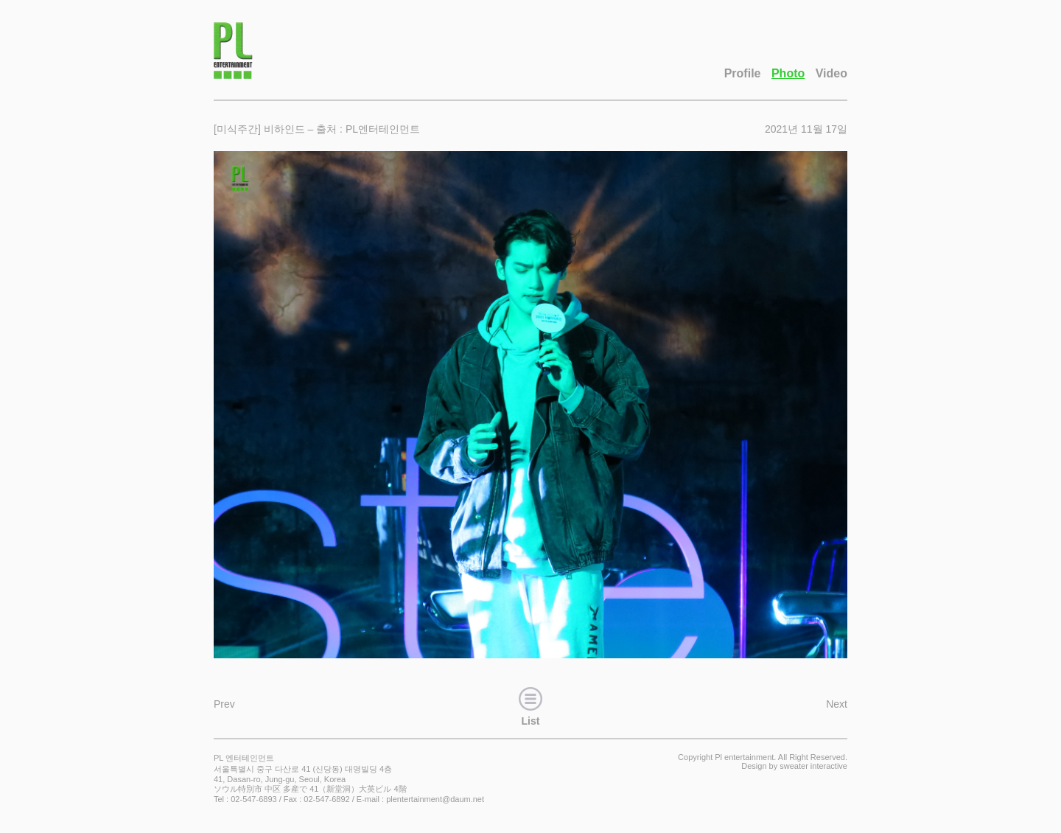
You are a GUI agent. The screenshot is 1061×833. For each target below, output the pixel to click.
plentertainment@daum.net (435, 799)
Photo (788, 73)
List (530, 704)
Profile (742, 73)
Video (831, 73)
